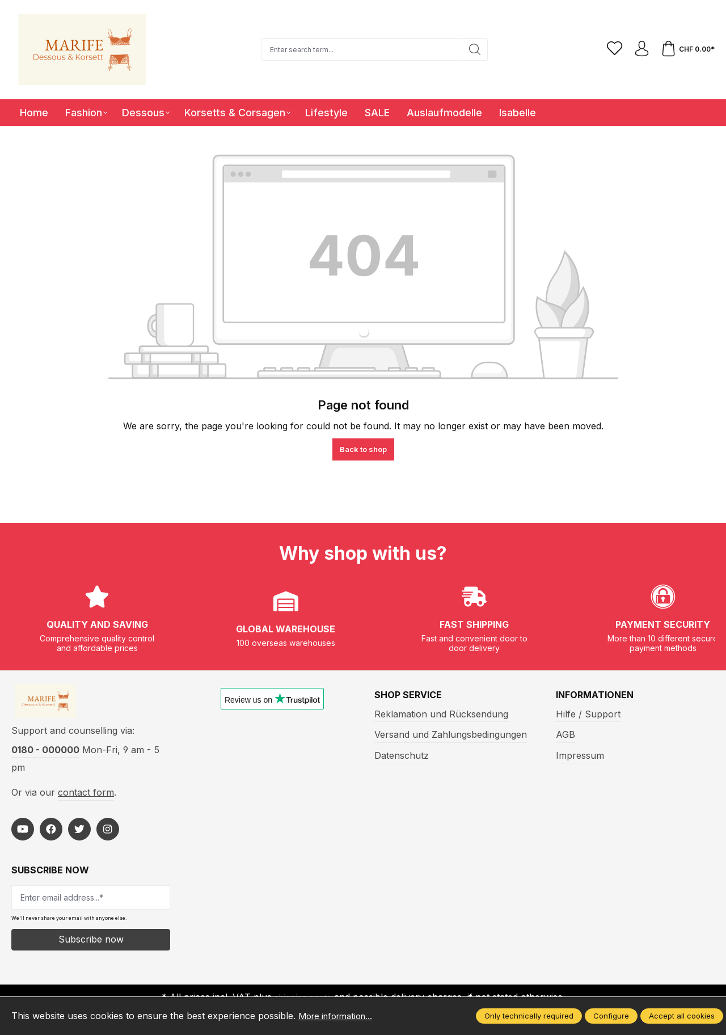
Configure (611, 1015)
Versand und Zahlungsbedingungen (450, 734)
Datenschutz (401, 755)
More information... (339, 1015)
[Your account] (639, 49)
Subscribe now (91, 943)
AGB (565, 734)
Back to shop (363, 449)
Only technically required (528, 1015)
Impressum (580, 755)
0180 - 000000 (45, 753)
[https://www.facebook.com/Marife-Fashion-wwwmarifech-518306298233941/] (51, 833)
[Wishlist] (610, 49)
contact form (86, 796)
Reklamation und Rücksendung (441, 714)
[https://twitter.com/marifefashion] (79, 833)
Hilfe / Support (588, 714)
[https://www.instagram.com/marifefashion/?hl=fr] (107, 833)
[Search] (473, 49)
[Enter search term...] (360, 49)
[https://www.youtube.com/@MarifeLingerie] (22, 833)
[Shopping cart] (687, 49)
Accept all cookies (682, 1015)
